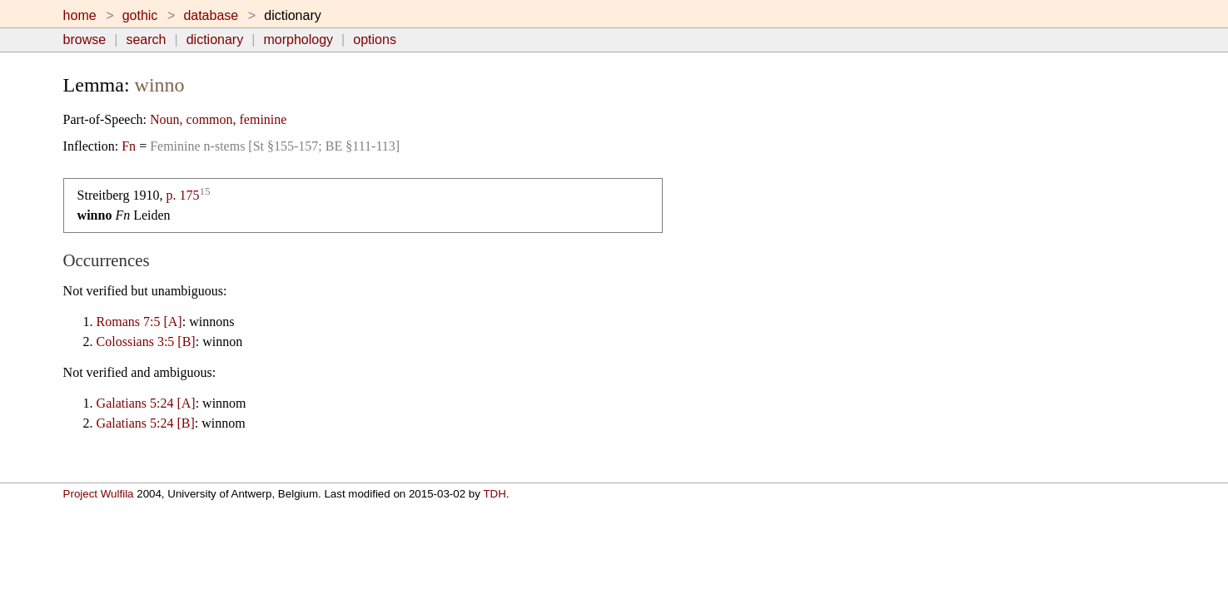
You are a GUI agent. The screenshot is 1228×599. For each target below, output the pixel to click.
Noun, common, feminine (218, 119)
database (210, 15)
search (146, 39)
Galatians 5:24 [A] (146, 403)
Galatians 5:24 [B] (146, 423)
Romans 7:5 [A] (139, 321)
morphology (298, 39)
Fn (129, 146)
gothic (140, 15)
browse (85, 39)
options (374, 39)
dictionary (214, 39)
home (80, 15)
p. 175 (182, 195)
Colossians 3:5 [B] (146, 341)
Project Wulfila (98, 494)
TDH (494, 494)
